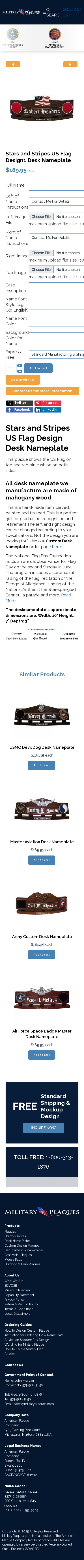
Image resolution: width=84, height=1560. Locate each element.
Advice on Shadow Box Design (26, 1340)
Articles (9, 1354)
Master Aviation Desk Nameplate (42, 841)
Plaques (10, 1231)
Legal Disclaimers (17, 1313)
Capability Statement (19, 1295)
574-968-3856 (32, 1385)
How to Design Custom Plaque (26, 1330)
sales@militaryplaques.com (34, 1404)
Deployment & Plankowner (23, 1250)
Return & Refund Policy (21, 1304)
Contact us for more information (42, 391)
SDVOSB (10, 1285)
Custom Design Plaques (21, 1245)
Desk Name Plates (17, 1241)
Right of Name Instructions (17, 238)
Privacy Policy (14, 1299)
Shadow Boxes (15, 1236)
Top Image (16, 272)
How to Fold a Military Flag (23, 1349)
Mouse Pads (13, 1259)
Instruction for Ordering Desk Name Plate (34, 1335)
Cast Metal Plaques (18, 1255)
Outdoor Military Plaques (22, 1264)
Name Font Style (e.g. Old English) (17, 304)
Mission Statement (17, 1290)
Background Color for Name (17, 338)
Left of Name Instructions (17, 201)
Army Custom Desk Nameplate (42, 936)
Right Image (17, 256)
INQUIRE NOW (43, 1128)
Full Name (15, 185)
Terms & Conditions (18, 1309)
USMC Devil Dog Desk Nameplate (42, 747)
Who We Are (13, 1281)
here (56, 546)
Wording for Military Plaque (24, 1344)
